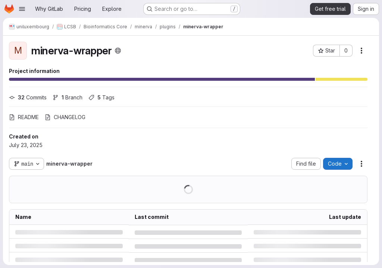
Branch (67, 97)
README (24, 117)
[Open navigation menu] (22, 9)
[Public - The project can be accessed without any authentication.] (118, 51)
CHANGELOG (65, 117)
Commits (28, 97)
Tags (101, 97)
